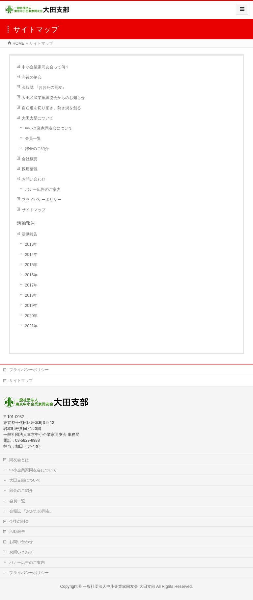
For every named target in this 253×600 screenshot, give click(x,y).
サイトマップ (33, 210)
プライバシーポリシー (41, 199)
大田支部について (37, 118)
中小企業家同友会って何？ (45, 67)
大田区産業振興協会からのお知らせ (53, 97)
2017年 (31, 285)
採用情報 (30, 169)
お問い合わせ (33, 179)
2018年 (31, 295)
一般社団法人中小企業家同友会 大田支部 (119, 586)
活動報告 (30, 234)
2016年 (31, 275)
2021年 (31, 326)
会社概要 (30, 159)
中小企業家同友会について (48, 128)
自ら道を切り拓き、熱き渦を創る (51, 108)
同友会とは (19, 460)
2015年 (31, 264)
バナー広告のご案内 (43, 189)
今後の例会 (32, 77)
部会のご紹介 (37, 148)
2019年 (31, 305)
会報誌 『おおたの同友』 (44, 87)
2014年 (31, 254)
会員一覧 (33, 138)
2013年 (31, 244)
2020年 (31, 315)
